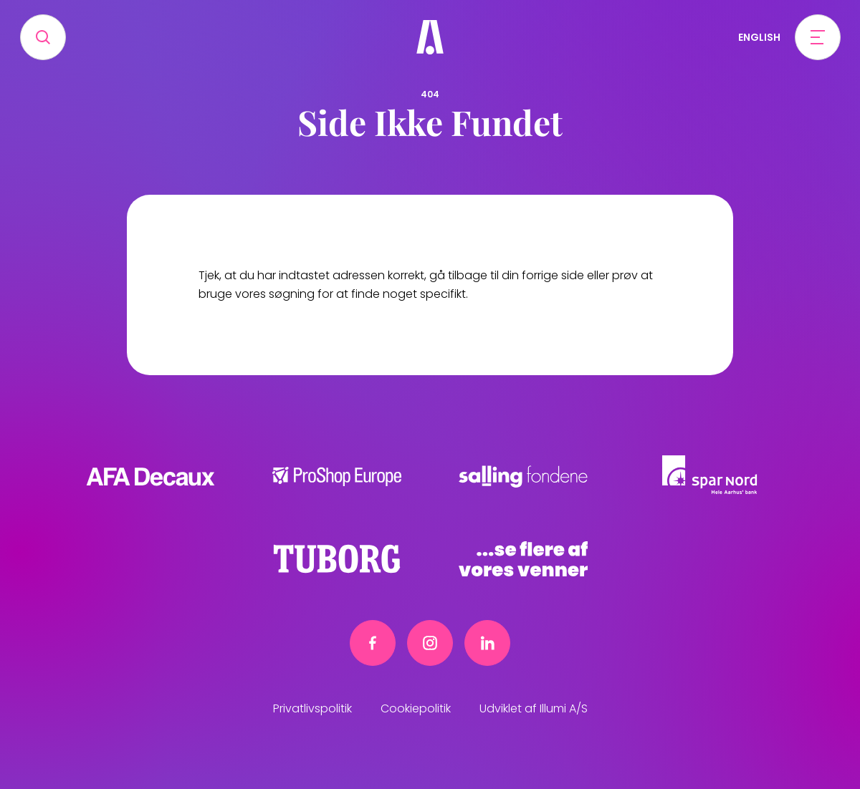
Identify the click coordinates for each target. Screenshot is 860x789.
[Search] (43, 37)
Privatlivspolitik (312, 708)
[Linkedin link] (487, 643)
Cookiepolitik (416, 708)
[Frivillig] (430, 37)
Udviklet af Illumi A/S (533, 708)
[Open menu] (818, 37)
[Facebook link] (373, 643)
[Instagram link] (430, 643)
